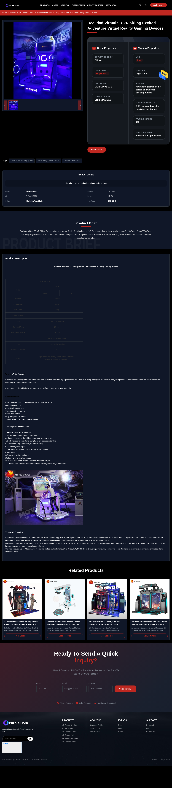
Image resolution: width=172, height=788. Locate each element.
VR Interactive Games (70, 738)
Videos (55, 5)
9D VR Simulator (68, 728)
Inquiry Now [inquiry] (158, 5)
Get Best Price (22, 636)
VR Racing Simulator (70, 725)
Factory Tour (78, 5)
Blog (120, 728)
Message (92, 683)
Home (4, 13)
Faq (147, 728)
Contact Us (111, 5)
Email (65, 683)
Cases (120, 732)
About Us (65, 5)
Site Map (155, 759)
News (120, 725)
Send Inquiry (125, 689)
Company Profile (96, 725)
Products (45, 5)
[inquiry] (30, 739)
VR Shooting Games (26, 13)
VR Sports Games (69, 742)
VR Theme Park (68, 735)
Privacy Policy (165, 759)
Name (38, 683)
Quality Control (95, 5)
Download (150, 725)
